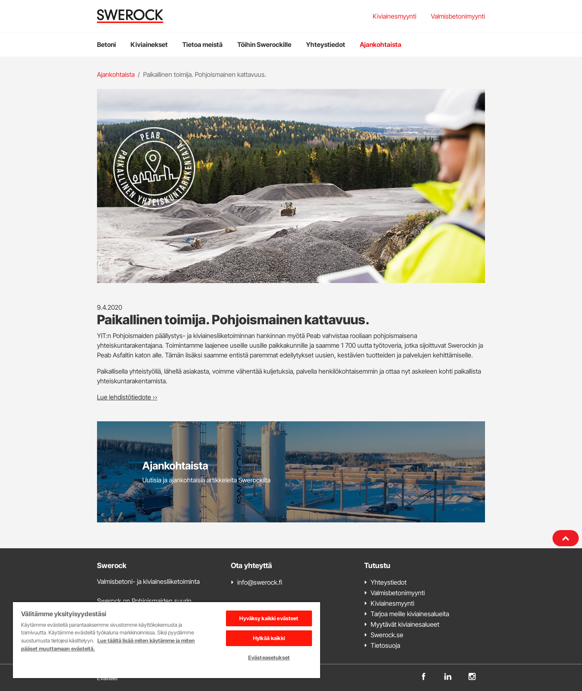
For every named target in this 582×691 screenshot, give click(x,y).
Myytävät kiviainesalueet (405, 624)
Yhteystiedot (325, 44)
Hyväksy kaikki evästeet (268, 618)
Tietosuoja (385, 645)
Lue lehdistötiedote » (127, 397)
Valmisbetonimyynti (458, 16)
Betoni (106, 44)
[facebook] (423, 676)
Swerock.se (387, 635)
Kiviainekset (149, 44)
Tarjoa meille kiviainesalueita (410, 614)
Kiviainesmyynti (394, 16)
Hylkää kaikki (269, 638)
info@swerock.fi (259, 582)
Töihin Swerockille (264, 44)
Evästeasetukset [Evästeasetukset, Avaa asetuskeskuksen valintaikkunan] (269, 657)
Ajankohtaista (380, 44)
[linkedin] (448, 676)
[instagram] (472, 676)
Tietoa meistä (202, 44)
